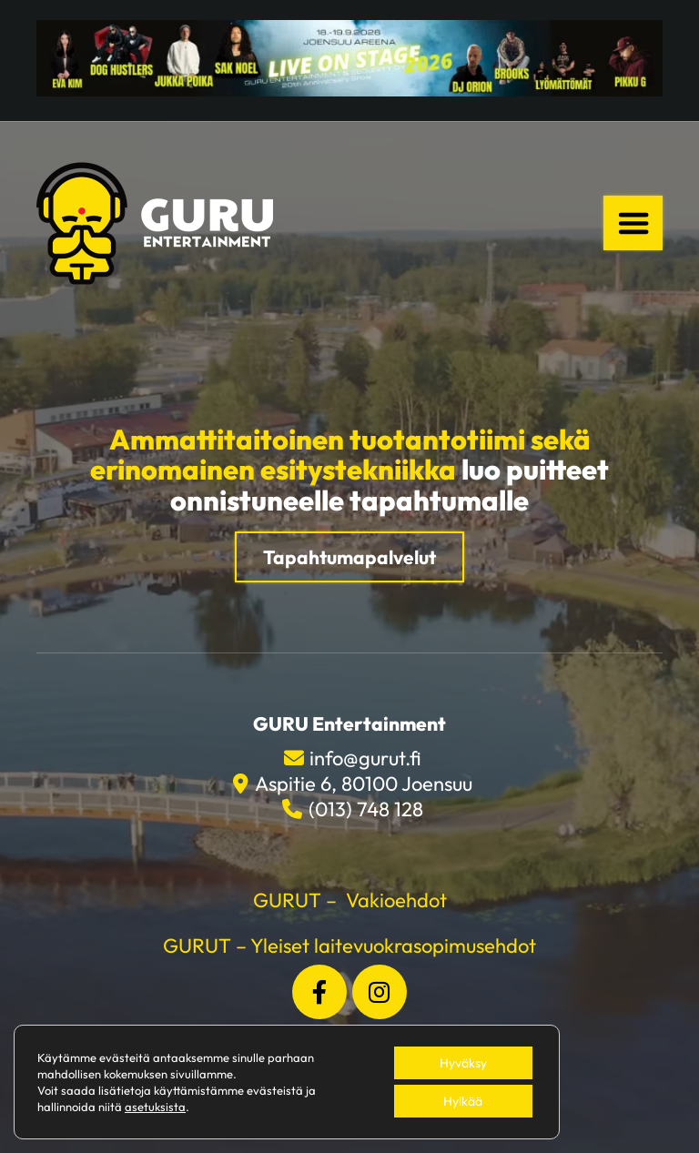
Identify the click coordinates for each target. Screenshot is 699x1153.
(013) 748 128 (366, 809)
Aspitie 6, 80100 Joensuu (363, 783)
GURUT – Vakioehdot (350, 900)
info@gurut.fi (365, 758)
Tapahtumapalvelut (349, 557)
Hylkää (462, 1101)
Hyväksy (463, 1063)
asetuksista (155, 1106)
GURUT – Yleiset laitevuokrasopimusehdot (349, 945)
